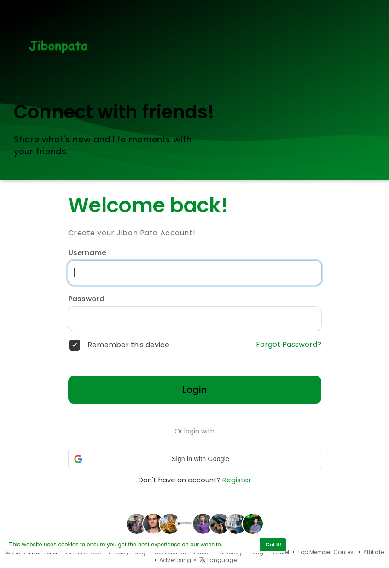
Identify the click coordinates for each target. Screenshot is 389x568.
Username (87, 253)
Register (236, 480)
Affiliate (373, 552)
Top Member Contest (326, 552)
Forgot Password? (288, 345)
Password (86, 299)
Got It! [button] (273, 544)
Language (218, 560)
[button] (194, 459)
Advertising (175, 560)
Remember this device (128, 345)
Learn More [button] (241, 544)
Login (194, 389)
